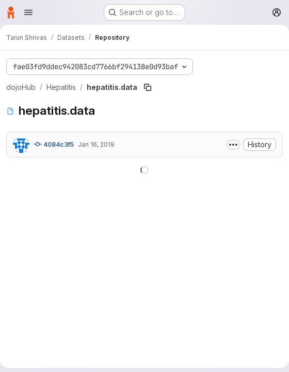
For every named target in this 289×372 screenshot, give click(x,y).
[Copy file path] (147, 87)
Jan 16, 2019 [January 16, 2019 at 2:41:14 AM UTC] (96, 144)
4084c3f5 (54, 144)
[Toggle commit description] (233, 144)
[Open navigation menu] (28, 12)
